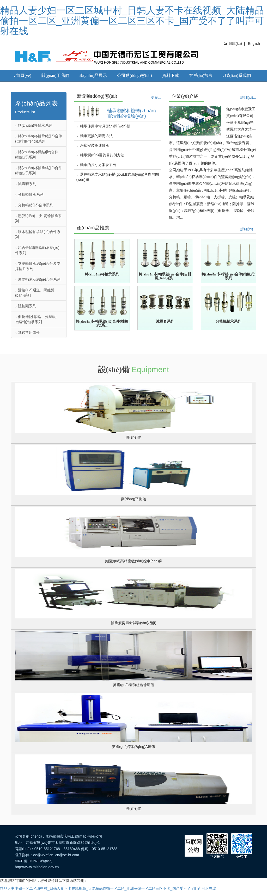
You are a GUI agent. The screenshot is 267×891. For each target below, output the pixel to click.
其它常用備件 (27, 332)
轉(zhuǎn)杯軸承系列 (33, 125)
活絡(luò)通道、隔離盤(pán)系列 (34, 292)
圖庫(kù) (233, 43)
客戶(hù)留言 (201, 75)
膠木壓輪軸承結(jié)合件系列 (37, 234)
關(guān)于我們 (55, 75)
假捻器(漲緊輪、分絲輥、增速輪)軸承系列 (37, 319)
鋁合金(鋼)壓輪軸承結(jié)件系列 (37, 250)
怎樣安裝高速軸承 (93, 145)
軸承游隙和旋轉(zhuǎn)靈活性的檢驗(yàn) (131, 113)
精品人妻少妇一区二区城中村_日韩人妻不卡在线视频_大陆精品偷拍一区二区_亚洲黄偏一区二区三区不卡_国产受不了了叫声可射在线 (132, 20)
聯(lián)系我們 (237, 75)
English (253, 43)
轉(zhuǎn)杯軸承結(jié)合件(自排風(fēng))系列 (38, 138)
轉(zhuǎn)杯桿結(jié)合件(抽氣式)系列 (36, 154)
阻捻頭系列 (25, 306)
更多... (156, 97)
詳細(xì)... (248, 97)
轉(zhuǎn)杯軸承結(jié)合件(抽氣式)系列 (38, 170)
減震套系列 (25, 184)
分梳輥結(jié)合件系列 (34, 205)
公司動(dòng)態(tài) (134, 75)
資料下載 (170, 75)
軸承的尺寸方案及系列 (96, 165)
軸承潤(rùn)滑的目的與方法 (100, 155)
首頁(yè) (22, 75)
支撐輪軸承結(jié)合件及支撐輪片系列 (37, 266)
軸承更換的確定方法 (94, 136)
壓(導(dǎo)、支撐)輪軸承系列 (38, 218)
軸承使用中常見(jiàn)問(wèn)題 (103, 126)
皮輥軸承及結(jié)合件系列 (37, 279)
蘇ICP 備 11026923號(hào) (33, 861)
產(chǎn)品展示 (93, 75)
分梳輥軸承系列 (29, 194)
